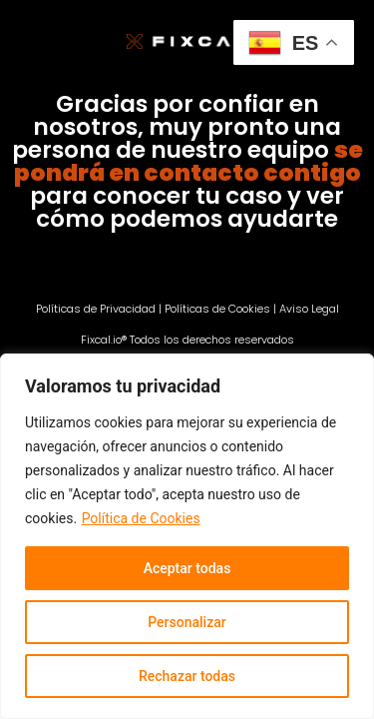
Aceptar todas (187, 568)
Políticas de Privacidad (96, 309)
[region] (187, 536)
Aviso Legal (309, 309)
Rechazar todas (187, 676)
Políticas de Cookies (217, 309)
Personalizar (186, 622)
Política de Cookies (141, 518)
